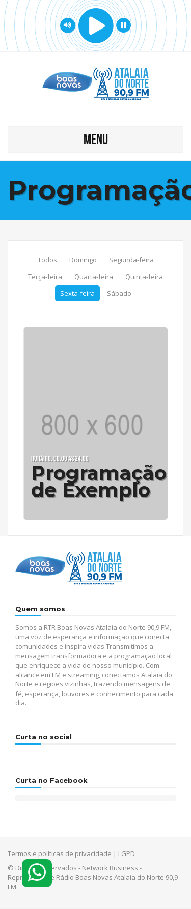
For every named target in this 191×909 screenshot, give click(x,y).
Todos (47, 259)
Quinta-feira (144, 276)
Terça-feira (45, 276)
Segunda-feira (131, 259)
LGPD (126, 853)
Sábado (119, 293)
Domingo (83, 259)
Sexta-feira (77, 293)
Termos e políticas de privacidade (60, 853)
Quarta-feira (93, 276)
